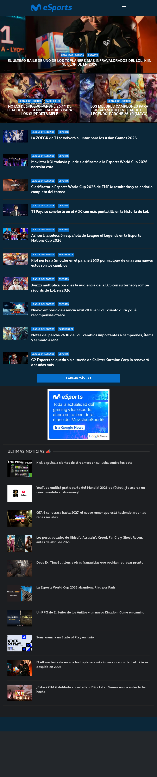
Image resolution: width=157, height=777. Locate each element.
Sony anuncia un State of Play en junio (65, 637)
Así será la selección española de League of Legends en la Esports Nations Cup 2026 (86, 238)
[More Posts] (78, 378)
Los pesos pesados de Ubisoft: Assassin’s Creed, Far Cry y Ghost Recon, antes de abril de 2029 (89, 539)
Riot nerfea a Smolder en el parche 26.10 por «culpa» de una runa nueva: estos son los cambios (92, 263)
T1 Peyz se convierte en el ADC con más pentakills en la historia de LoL (90, 211)
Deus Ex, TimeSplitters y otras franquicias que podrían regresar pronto (89, 562)
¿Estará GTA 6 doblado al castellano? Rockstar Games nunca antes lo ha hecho (91, 689)
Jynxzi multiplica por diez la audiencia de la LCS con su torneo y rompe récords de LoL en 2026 (90, 288)
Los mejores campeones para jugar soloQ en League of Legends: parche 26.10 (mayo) (119, 110)
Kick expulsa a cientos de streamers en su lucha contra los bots (84, 462)
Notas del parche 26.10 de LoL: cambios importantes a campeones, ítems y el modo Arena (92, 338)
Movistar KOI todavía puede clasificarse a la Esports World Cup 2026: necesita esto (89, 164)
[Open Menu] (124, 8)
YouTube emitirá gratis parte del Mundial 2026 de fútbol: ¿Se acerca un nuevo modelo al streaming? (90, 489)
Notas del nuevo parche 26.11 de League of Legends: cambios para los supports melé (39, 110)
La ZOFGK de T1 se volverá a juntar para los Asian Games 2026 (84, 137)
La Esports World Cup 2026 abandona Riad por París (75, 587)
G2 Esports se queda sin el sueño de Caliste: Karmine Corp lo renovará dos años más (90, 363)
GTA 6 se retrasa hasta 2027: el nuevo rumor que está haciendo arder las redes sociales (91, 514)
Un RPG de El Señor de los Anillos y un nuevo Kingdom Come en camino (90, 612)
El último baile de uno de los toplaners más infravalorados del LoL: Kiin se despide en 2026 (79, 62)
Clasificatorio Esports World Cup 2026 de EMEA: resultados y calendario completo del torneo (91, 189)
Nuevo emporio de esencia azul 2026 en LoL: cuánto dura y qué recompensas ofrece (84, 313)
